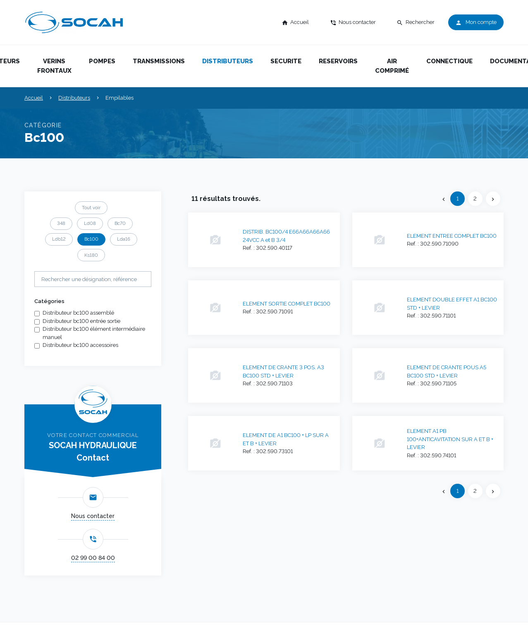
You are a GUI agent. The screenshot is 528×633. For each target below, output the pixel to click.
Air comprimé (392, 65)
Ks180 (91, 255)
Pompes (102, 61)
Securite (285, 61)
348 (61, 223)
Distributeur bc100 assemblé (78, 313)
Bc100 (91, 239)
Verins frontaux (54, 65)
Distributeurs (227, 61)
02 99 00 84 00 (93, 557)
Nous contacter (93, 516)
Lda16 (123, 239)
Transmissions (159, 61)
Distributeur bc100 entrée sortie (81, 321)
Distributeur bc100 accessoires (80, 345)
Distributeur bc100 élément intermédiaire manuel (94, 333)
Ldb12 (59, 239)
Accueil (33, 98)
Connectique (449, 61)
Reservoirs (338, 61)
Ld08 (90, 223)
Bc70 (120, 223)
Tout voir (91, 207)
